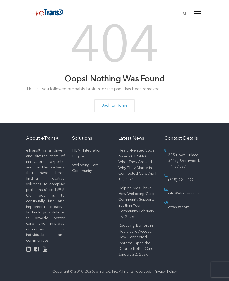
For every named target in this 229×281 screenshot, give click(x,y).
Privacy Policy (165, 272)
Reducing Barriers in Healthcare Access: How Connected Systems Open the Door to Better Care (135, 237)
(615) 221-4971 (182, 180)
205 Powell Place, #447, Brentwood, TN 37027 (184, 161)
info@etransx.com (183, 194)
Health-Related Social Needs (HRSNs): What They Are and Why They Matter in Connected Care (136, 162)
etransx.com (179, 207)
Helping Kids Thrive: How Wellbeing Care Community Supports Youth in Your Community (136, 199)
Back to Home (114, 106)
